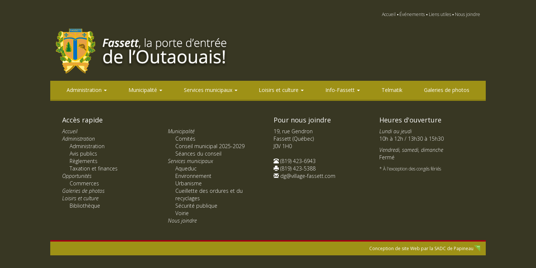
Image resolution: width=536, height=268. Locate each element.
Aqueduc (186, 168)
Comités (185, 138)
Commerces (84, 183)
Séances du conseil (198, 153)
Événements (412, 14)
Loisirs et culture (281, 89)
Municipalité (145, 89)
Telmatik (392, 89)
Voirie (182, 213)
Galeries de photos (446, 89)
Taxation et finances (94, 168)
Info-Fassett (342, 89)
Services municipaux (210, 89)
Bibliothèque (85, 205)
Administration (87, 89)
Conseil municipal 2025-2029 (210, 146)
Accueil (389, 14)
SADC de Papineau (453, 248)
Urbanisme (188, 183)
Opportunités (77, 175)
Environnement (193, 175)
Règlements (84, 161)
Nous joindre (467, 14)
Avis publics (83, 153)
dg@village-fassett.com (307, 175)
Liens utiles (440, 14)
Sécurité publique (196, 205)
